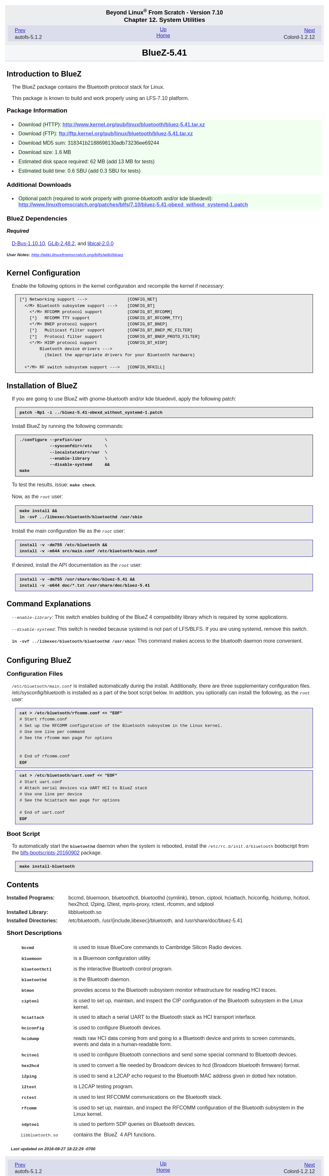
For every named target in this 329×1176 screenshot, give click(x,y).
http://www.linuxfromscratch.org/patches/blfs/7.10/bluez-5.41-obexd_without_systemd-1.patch (133, 204)
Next (309, 30)
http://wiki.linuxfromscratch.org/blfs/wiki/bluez (77, 254)
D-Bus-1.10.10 (28, 243)
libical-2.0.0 (101, 243)
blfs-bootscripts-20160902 (49, 849)
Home (163, 35)
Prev (20, 30)
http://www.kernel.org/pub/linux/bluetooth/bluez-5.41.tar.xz (134, 124)
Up (163, 29)
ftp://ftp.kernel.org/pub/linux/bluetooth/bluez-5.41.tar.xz (126, 133)
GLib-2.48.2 (61, 243)
